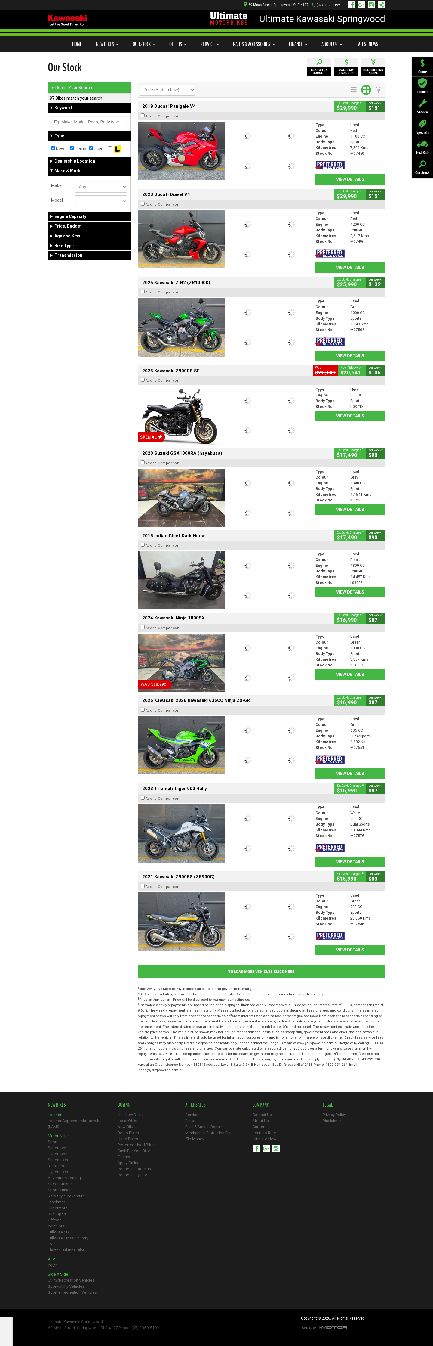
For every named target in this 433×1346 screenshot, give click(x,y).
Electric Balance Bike (66, 1250)
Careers (259, 1126)
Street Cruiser (60, 1183)
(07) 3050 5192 (328, 5)
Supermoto (58, 1208)
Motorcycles (59, 1135)
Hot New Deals (131, 1114)
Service (210, 44)
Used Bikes (128, 1138)
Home (77, 44)
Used (96, 148)
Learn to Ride (264, 1132)
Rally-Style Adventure (66, 1196)
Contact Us (262, 1114)
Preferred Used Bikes (137, 1144)
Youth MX (56, 1226)
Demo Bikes (128, 1132)
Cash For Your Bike (134, 1150)
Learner (54, 1114)
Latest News (367, 44)
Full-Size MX (58, 1232)
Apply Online (129, 1162)
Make (56, 185)
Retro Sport (58, 1165)
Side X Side (58, 1274)
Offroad (55, 1220)
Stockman (57, 1202)
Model (57, 200)
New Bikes (107, 44)
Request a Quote (132, 1174)
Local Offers (129, 1120)
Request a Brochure (135, 1168)
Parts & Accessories (254, 44)
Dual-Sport (57, 1214)
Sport (52, 1141)
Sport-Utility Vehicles (66, 1286)
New (57, 148)
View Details (350, 179)
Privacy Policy (334, 1114)
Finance (298, 44)
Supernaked (58, 1159)
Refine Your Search (71, 87)
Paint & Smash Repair (203, 1126)
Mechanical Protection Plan (208, 1132)
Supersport (58, 1147)
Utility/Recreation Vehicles (71, 1280)
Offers (178, 44)
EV (50, 1244)
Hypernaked (58, 1171)
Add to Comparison (163, 116)
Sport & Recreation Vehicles (72, 1292)
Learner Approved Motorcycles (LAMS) (75, 1123)
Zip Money (194, 1138)
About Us (331, 44)
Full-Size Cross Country (68, 1238)
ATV (51, 1259)
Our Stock (144, 44)
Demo (78, 148)
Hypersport (58, 1153)
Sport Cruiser (59, 1189)
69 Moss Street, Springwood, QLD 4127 (276, 4)
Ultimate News (265, 1138)
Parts (189, 1120)
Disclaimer (332, 1120)
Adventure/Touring (64, 1177)
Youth (53, 1265)
